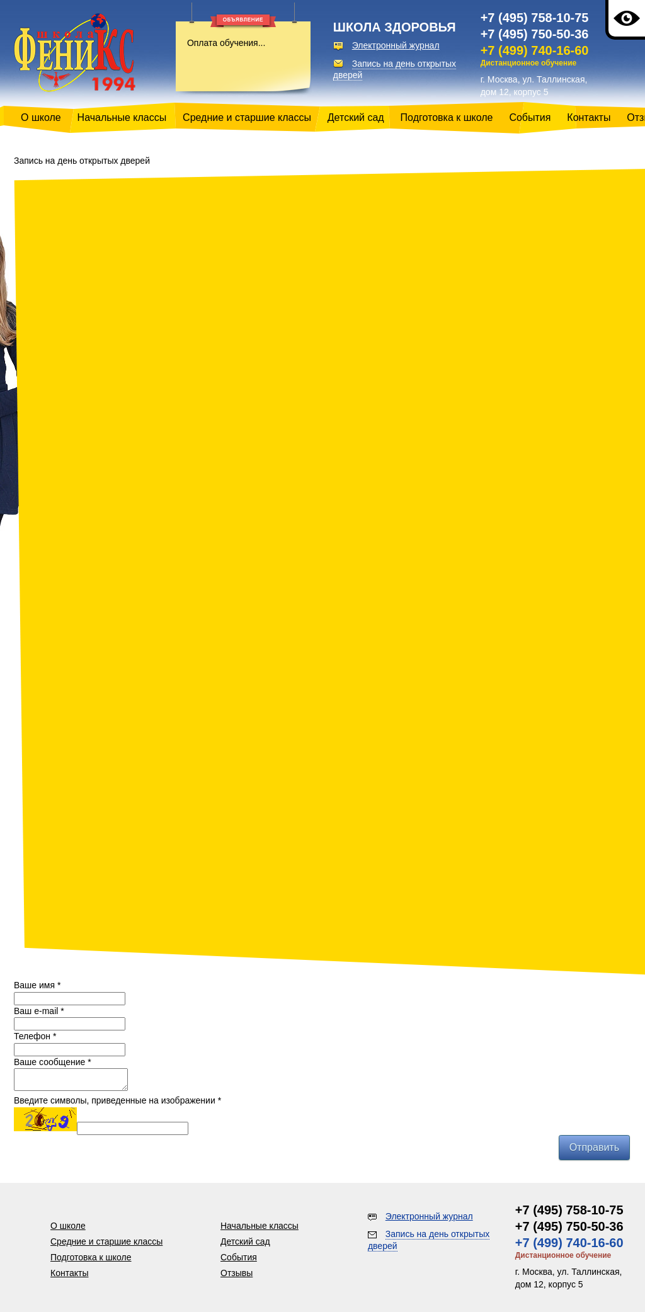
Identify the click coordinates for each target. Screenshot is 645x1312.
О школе (41, 117)
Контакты (588, 117)
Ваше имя (37, 985)
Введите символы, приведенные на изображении (117, 1104)
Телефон (35, 1036)
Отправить (594, 1151)
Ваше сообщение (52, 1062)
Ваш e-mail (39, 1011)
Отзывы (236, 1273)
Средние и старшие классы (247, 117)
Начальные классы (122, 117)
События (530, 117)
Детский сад (356, 117)
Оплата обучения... (226, 43)
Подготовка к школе (447, 117)
